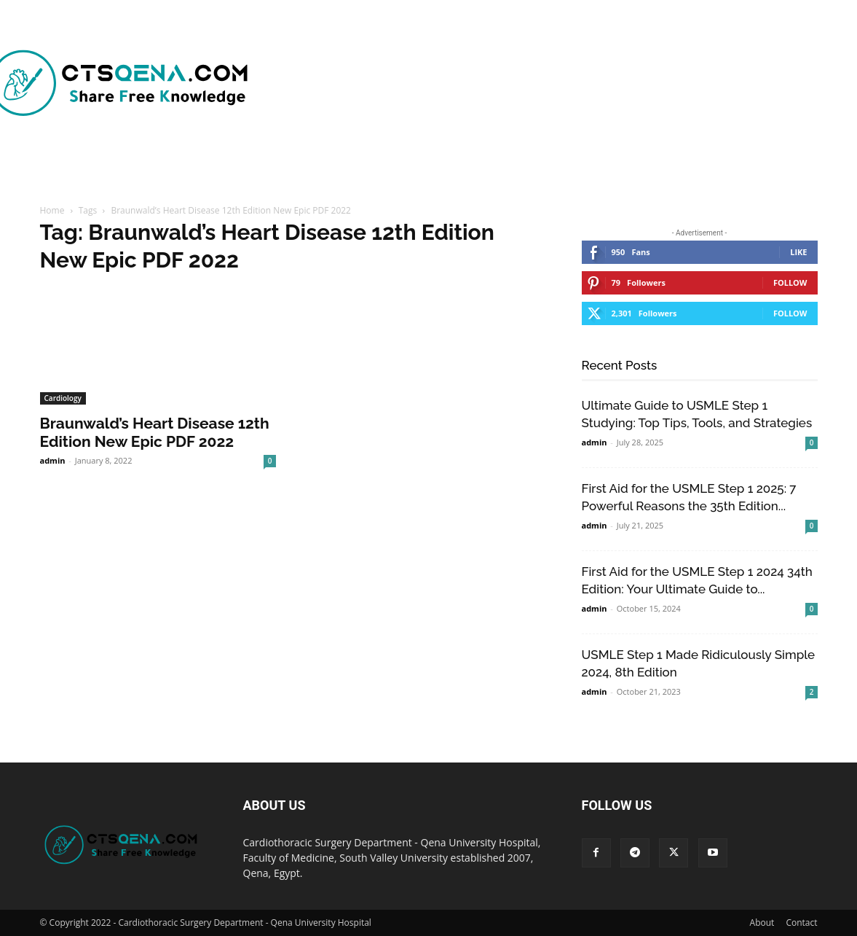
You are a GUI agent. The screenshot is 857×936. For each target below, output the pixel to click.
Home (52, 210)
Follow (790, 282)
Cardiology (63, 398)
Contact (801, 922)
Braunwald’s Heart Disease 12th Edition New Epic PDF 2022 (154, 432)
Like (798, 251)
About (762, 922)
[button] (700, 170)
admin (53, 460)
